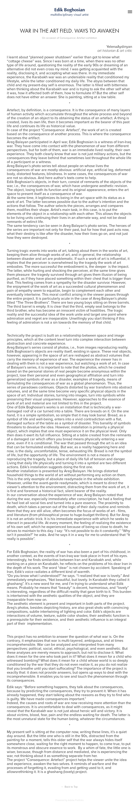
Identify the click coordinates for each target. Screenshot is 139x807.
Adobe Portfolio (76, 800)
